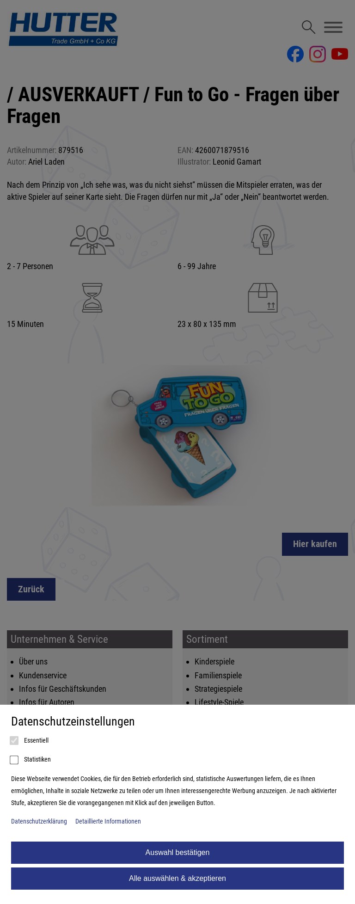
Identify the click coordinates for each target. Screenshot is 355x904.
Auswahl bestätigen (178, 852)
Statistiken (31, 760)
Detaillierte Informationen (108, 821)
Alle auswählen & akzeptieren (177, 878)
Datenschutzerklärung (39, 821)
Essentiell (30, 740)
